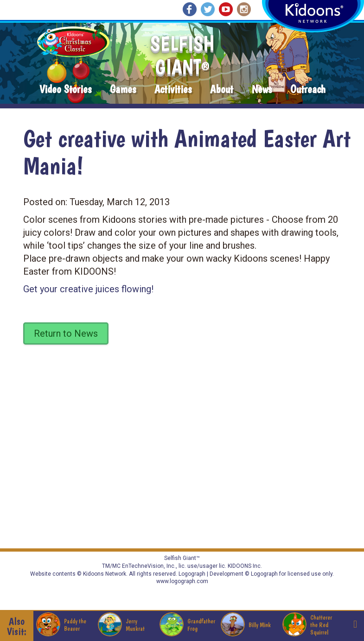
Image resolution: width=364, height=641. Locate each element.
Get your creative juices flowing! (88, 289)
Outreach (308, 89)
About (221, 89)
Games (123, 89)
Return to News (66, 333)
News (262, 89)
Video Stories (65, 89)
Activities (173, 89)
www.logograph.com (182, 581)
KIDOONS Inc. (245, 566)
